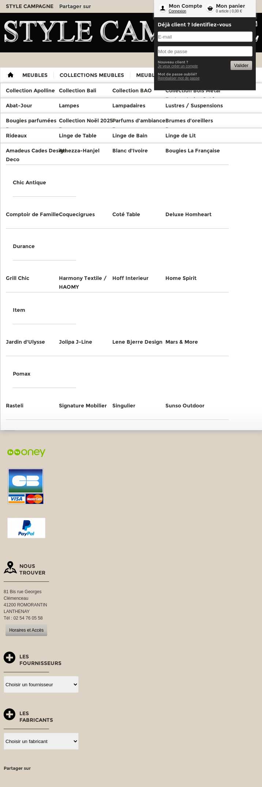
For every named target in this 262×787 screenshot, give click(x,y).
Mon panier (230, 6)
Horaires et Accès (26, 630)
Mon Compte (185, 6)
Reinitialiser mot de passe (179, 78)
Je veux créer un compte (178, 66)
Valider (241, 65)
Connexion (177, 11)
